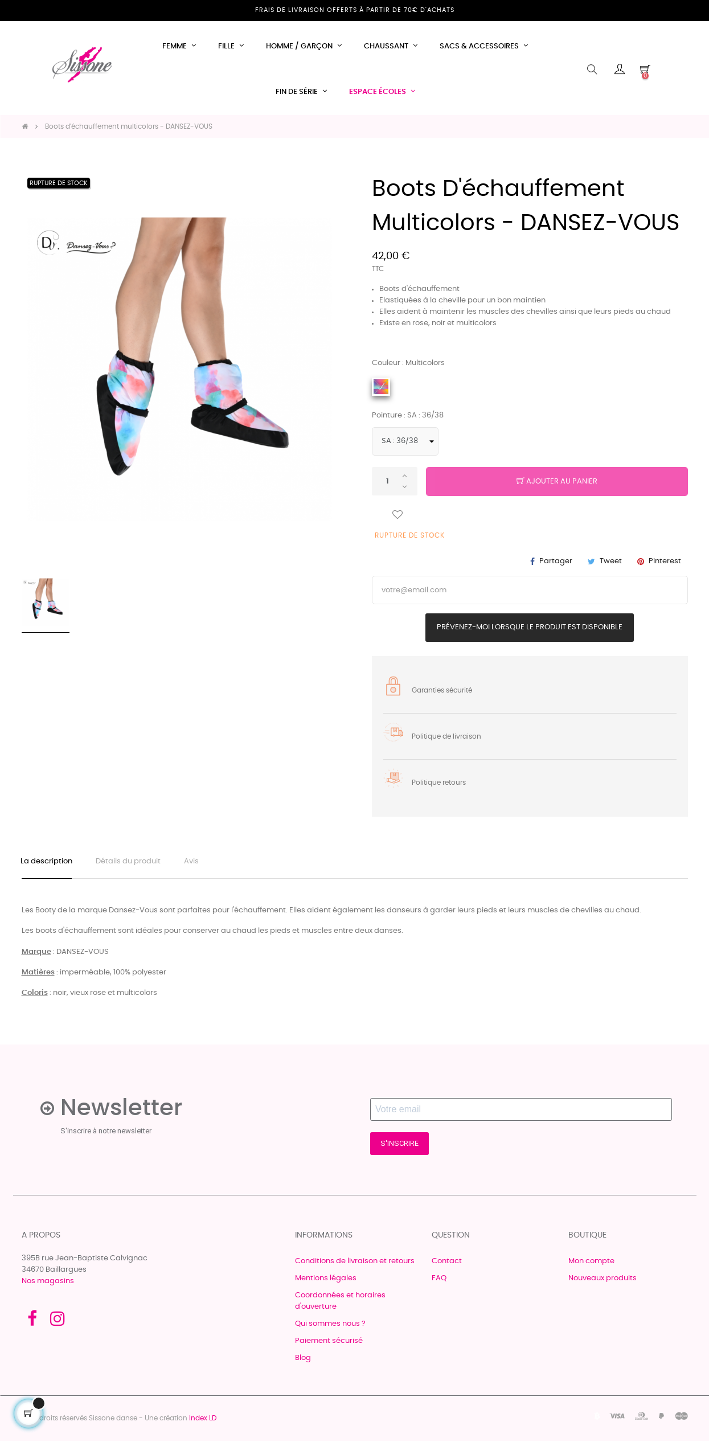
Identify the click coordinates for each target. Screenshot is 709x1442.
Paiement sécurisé (329, 1342)
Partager (555, 561)
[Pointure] (405, 441)
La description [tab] (47, 862)
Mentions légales (325, 1279)
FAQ (439, 1279)
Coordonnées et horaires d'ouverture (340, 1302)
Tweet (611, 561)
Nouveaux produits (602, 1279)
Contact (447, 1262)
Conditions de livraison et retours (355, 1262)
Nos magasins (48, 1282)
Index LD (202, 1419)
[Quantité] (394, 481)
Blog (303, 1359)
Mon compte (591, 1262)
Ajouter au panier (557, 482)
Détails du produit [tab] (130, 862)
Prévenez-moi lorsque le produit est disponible (529, 627)
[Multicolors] (381, 387)
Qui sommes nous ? (330, 1325)
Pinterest (665, 561)
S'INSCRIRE (399, 1145)
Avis (194, 862)
